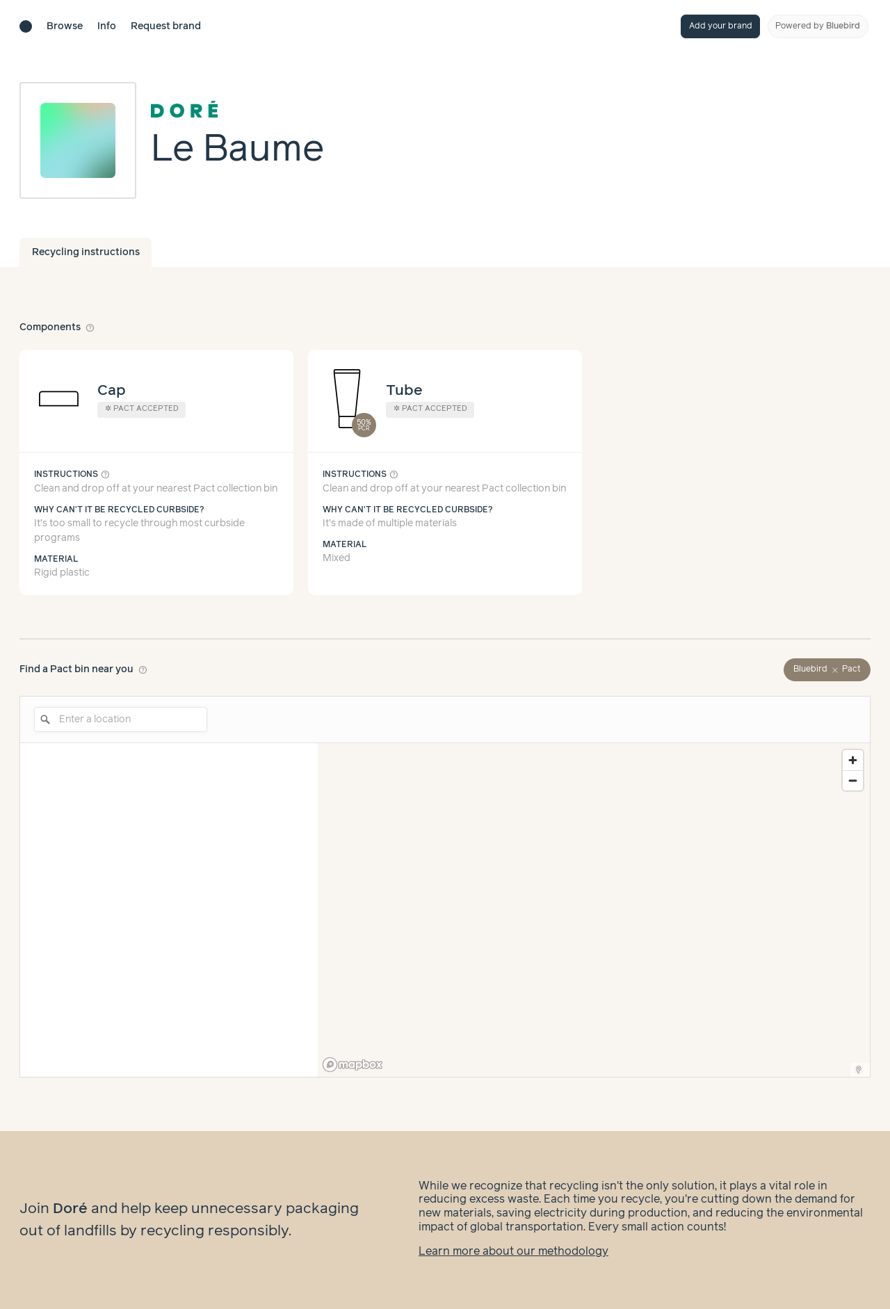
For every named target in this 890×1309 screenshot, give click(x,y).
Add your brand (720, 26)
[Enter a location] (120, 719)
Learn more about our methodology (513, 1251)
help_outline (90, 327)
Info (106, 26)
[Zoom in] (853, 760)
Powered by (817, 26)
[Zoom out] (853, 780)
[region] (594, 910)
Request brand (166, 26)
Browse (65, 26)
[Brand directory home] (25, 26)
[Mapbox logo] (352, 1065)
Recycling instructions (86, 252)
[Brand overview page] (237, 110)
